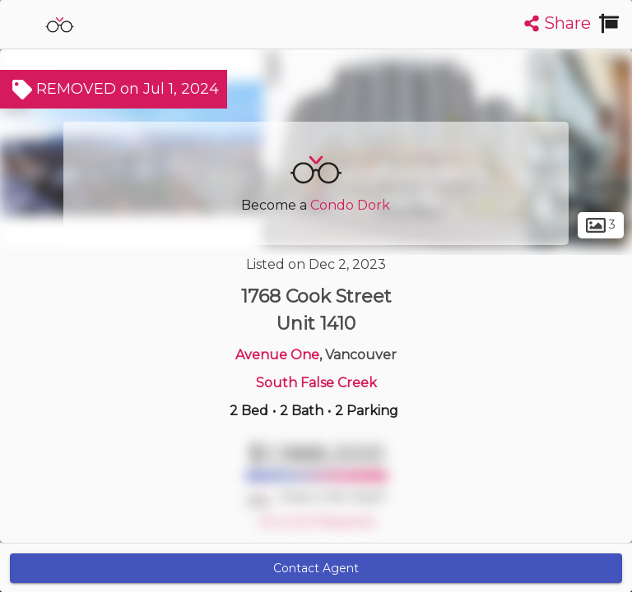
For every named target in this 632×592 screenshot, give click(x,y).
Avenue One (277, 355)
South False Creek (316, 383)
